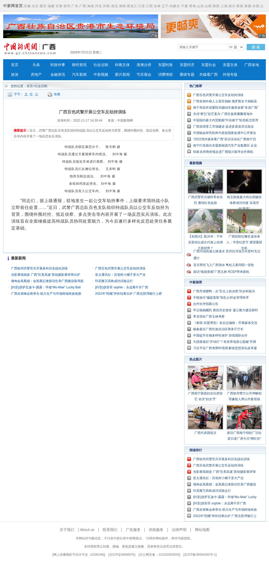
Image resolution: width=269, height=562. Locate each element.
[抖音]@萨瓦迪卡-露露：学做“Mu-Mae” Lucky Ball (46, 287)
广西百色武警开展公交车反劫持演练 (120, 268)
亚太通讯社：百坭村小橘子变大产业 (120, 275)
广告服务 (133, 530)
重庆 (43, 6)
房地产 (36, 75)
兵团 (255, 6)
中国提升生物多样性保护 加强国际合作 (220, 335)
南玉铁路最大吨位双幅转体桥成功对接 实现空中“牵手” (244, 202)
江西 (149, 6)
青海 (192, 6)
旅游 (14, 75)
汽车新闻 (79, 75)
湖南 (122, 6)
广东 (74, 6)
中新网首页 (13, 6)
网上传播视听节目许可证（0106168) (79, 554)
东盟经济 (187, 65)
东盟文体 (230, 65)
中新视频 (101, 75)
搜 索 (256, 47)
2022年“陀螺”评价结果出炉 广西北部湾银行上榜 (128, 293)
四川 (232, 6)
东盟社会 (208, 65)
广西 (82, 6)
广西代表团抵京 (205, 433)
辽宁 (165, 6)
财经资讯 (79, 65)
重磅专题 (187, 75)
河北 (98, 6)
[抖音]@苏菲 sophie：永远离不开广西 (121, 287)
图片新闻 (122, 75)
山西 (208, 6)
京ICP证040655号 (121, 554)
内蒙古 (175, 6)
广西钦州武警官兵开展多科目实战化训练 (39, 268)
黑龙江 (132, 6)
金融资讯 (57, 75)
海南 (90, 6)
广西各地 (251, 65)
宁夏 (184, 6)
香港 (239, 6)
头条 (36, 65)
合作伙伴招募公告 (205, 304)
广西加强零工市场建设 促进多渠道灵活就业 (223, 126)
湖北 (114, 6)
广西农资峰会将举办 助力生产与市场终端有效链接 (46, 293)
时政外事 (57, 65)
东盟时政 (165, 65)
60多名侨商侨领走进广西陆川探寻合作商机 (223, 152)
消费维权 (165, 75)
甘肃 (59, 6)
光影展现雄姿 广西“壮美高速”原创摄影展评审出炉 (45, 275)
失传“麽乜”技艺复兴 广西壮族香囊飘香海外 (223, 114)
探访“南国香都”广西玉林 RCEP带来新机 (221, 272)
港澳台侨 (144, 65)
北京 (35, 6)
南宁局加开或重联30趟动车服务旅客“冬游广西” (225, 107)
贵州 (67, 6)
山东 (200, 6)
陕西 (216, 6)
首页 (14, 65)
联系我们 (110, 530)
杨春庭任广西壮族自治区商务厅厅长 (218, 329)
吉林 (157, 6)
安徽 (27, 6)
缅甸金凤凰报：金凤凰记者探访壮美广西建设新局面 (47, 281)
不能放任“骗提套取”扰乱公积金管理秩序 (221, 297)
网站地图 (202, 530)
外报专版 (230, 75)
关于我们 (67, 530)
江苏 (141, 6)
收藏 (57, 94)
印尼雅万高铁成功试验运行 (114, 281)
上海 (224, 6)
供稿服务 (156, 530)
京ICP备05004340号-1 (200, 554)
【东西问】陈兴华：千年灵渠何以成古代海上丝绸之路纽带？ (205, 242)
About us (87, 530)
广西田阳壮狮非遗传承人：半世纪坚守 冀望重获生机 (244, 242)
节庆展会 (144, 75)
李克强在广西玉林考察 (209, 316)
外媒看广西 (208, 75)
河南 (106, 6)
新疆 (248, 6)
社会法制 (101, 65)
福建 (51, 6)
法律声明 (179, 530)
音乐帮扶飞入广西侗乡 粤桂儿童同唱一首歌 (223, 265)
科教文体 (122, 65)
